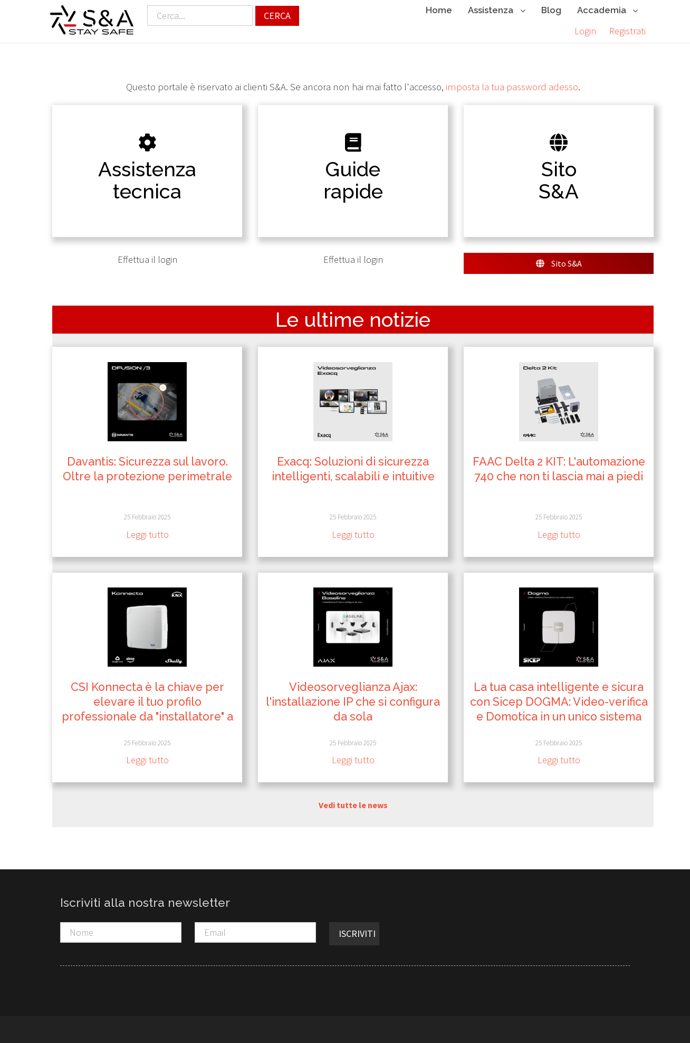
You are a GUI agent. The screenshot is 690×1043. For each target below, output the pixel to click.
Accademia (607, 11)
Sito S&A (559, 263)
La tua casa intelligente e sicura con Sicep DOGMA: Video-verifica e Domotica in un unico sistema (559, 701)
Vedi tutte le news (353, 804)
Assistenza (496, 11)
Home (439, 10)
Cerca (277, 16)
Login (585, 31)
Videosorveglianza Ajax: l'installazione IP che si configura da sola (353, 701)
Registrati (627, 31)
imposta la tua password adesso (512, 87)
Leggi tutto (147, 534)
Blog (551, 10)
